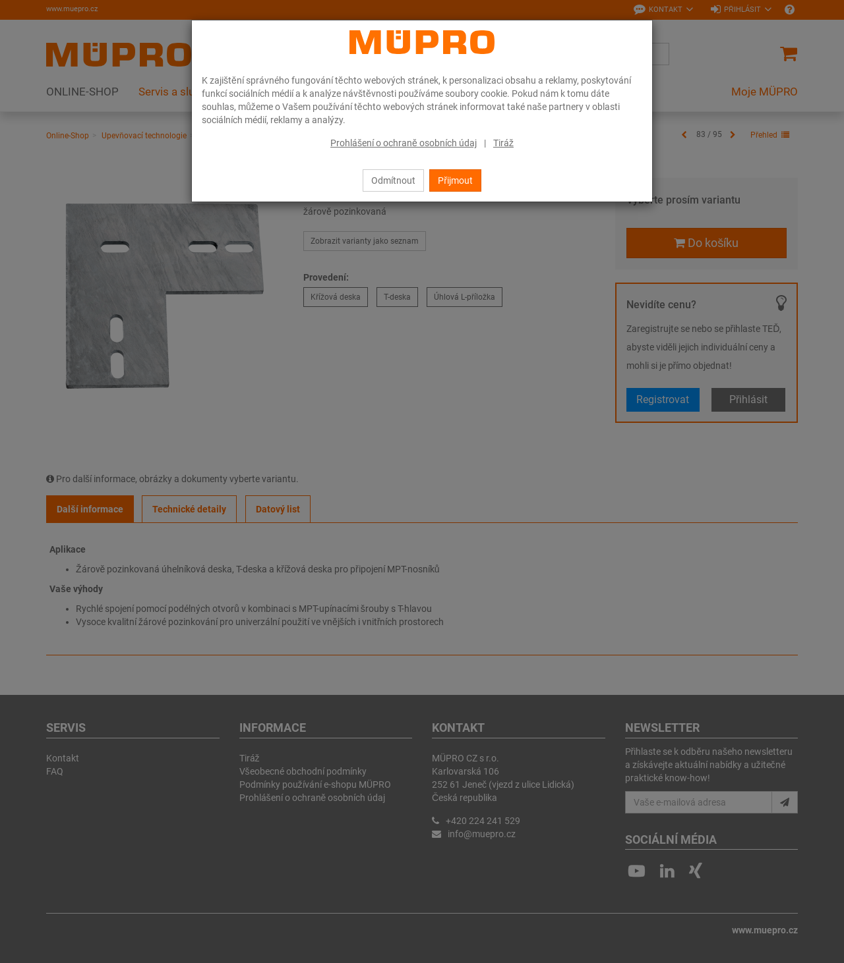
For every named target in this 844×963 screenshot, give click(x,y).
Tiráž (503, 143)
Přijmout (455, 180)
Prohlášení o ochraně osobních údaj (403, 143)
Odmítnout (393, 180)
